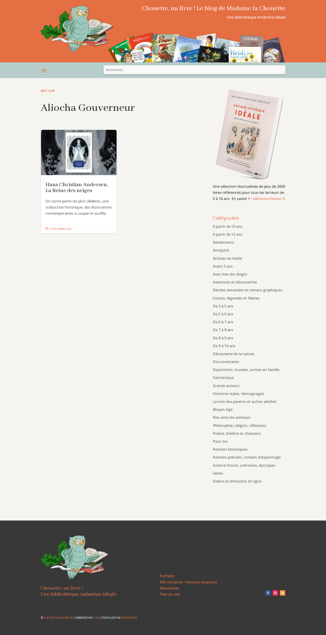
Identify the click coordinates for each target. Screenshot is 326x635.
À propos (167, 575)
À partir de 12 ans (227, 234)
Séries (218, 473)
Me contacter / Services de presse (188, 582)
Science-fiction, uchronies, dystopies (244, 465)
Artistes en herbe (227, 258)
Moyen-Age (223, 409)
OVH (96, 618)
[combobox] (194, 69)
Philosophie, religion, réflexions (239, 425)
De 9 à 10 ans (224, 345)
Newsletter (169, 588)
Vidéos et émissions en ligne (237, 481)
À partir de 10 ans (227, 226)
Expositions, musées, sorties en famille (246, 369)
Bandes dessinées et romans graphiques (247, 290)
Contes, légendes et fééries (236, 298)
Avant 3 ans (223, 266)
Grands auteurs (226, 385)
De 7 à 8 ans (223, 329)
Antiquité (221, 250)
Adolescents (223, 242)
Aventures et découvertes (235, 282)
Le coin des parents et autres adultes (244, 401)
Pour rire (220, 441)
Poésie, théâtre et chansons (237, 433)
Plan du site (170, 594)
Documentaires (226, 361)
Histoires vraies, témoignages (238, 393)
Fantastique (223, 377)
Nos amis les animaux (231, 417)
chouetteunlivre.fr (58, 618)
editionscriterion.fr (269, 198)
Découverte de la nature (233, 353)
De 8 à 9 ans (223, 337)
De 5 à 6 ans (223, 314)
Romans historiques (230, 449)
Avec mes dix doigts (230, 274)
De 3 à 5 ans (223, 306)
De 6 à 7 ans (223, 321)
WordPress (129, 618)
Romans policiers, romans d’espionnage (247, 457)
